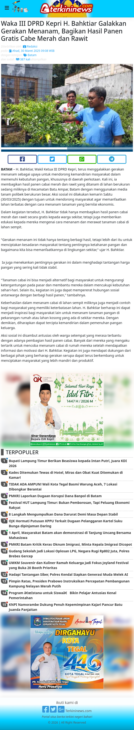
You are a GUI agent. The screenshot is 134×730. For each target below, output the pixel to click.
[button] (11, 108)
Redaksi (30, 46)
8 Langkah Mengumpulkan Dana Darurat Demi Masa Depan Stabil (63, 514)
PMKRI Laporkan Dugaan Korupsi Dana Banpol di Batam (55, 496)
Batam (30, 55)
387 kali (23, 59)
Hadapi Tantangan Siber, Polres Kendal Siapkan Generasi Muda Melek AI (68, 574)
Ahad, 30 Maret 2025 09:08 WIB (31, 51)
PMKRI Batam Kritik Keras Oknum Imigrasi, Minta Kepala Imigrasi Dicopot (70, 544)
